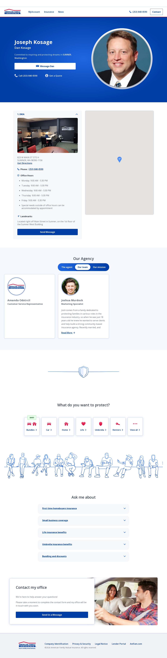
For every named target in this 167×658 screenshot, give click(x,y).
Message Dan (45, 66)
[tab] (67, 267)
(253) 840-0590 (36, 169)
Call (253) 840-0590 (25, 76)
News (61, 11)
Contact (156, 11)
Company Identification (56, 643)
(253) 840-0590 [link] (138, 11)
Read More (68, 332)
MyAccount (34, 11)
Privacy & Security (81, 643)
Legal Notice (101, 643)
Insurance (49, 11)
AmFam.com (136, 643)
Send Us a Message (52, 614)
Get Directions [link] (24, 163)
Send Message (47, 232)
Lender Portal (119, 643)
